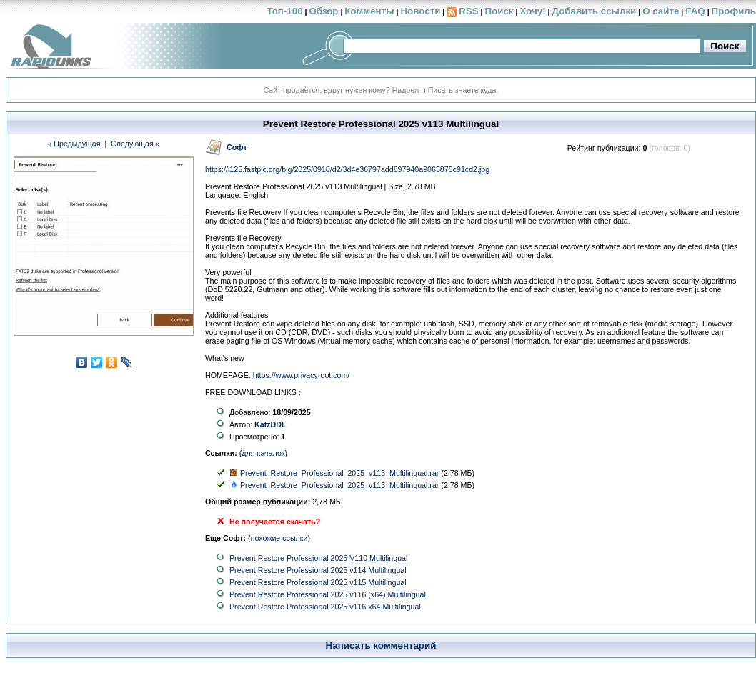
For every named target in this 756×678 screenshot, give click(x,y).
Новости (420, 11)
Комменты (369, 11)
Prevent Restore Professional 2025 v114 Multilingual (318, 570)
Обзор (323, 11)
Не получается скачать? (274, 521)
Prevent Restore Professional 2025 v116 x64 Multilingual (325, 606)
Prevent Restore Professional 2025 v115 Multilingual (318, 582)
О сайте (660, 11)
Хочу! (532, 11)
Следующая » (135, 143)
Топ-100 (284, 11)
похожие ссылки (279, 538)
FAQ (695, 11)
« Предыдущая (73, 143)
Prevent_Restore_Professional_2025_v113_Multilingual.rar (339, 473)
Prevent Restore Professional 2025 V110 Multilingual (318, 558)
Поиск (499, 11)
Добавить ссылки (594, 11)
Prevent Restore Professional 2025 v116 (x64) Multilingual (327, 594)
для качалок (263, 453)
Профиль (734, 11)
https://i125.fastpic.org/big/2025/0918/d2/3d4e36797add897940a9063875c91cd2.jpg (347, 169)
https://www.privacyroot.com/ (301, 375)
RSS (468, 11)
